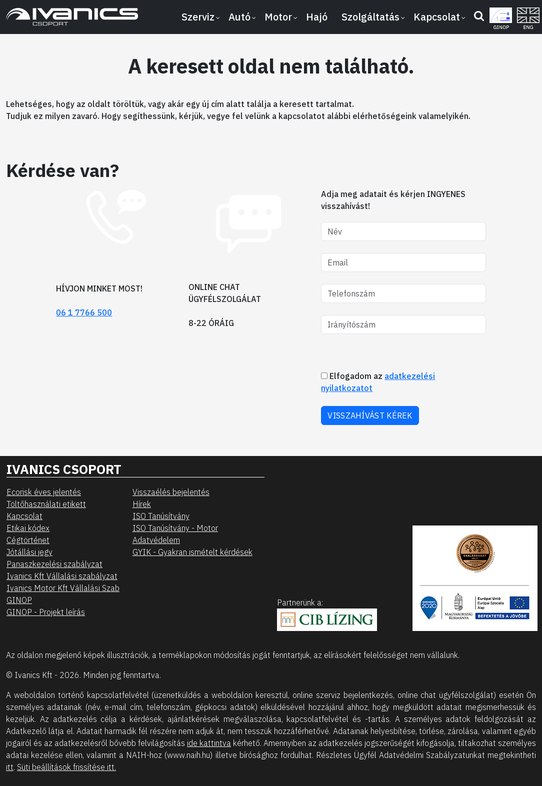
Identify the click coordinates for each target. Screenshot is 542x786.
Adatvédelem (156, 540)
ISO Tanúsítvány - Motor (175, 528)
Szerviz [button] (198, 17)
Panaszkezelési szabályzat (54, 564)
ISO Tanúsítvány (161, 516)
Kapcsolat (24, 516)
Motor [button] (278, 17)
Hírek (141, 504)
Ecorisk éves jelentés (43, 492)
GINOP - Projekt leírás (45, 612)
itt (10, 767)
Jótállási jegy (29, 552)
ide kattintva (209, 743)
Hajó (317, 17)
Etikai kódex (28, 528)
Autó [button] (239, 17)
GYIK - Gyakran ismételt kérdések (192, 552)
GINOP (19, 600)
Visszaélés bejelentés (171, 492)
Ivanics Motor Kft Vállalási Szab (63, 588)
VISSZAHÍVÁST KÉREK (370, 415)
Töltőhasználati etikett (46, 504)
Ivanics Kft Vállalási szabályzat (62, 576)
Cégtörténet (28, 540)
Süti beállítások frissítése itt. (66, 767)
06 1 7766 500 (84, 313)
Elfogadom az (378, 382)
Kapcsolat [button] (437, 17)
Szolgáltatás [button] (371, 17)
